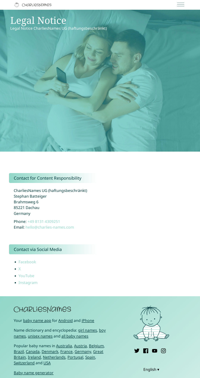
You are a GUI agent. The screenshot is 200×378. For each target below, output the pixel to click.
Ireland (34, 357)
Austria (80, 345)
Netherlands (54, 357)
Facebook (27, 261)
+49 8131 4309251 (43, 221)
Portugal (75, 357)
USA (47, 362)
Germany (83, 351)
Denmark (50, 351)
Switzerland (24, 362)
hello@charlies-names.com (49, 227)
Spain (90, 357)
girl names (87, 330)
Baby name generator (34, 372)
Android (65, 320)
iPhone (88, 320)
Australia (64, 345)
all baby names (74, 336)
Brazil (19, 351)
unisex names (40, 336)
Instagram (28, 282)
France (66, 351)
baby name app (37, 320)
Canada (33, 351)
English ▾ (151, 369)
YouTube (26, 275)
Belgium (96, 345)
